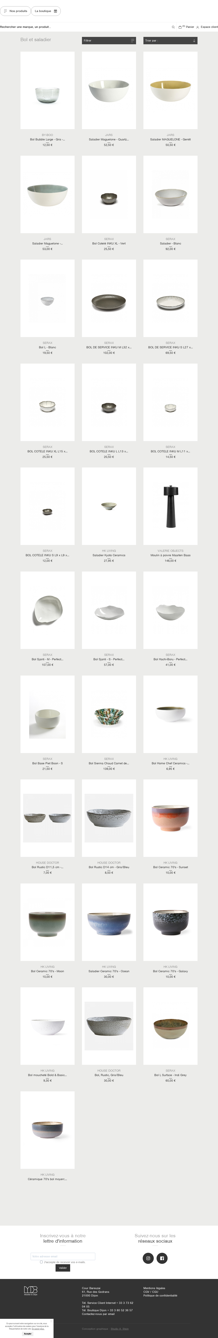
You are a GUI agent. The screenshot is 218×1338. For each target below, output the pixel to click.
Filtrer (87, 40)
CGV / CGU (150, 1292)
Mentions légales (154, 1288)
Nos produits (15, 11)
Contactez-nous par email (98, 1314)
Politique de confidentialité (160, 1295)
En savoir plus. (38, 1329)
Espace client (207, 27)
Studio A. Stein (120, 1328)
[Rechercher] (85, 27)
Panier (186, 27)
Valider (63, 1267)
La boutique (46, 11)
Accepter (27, 1334)
